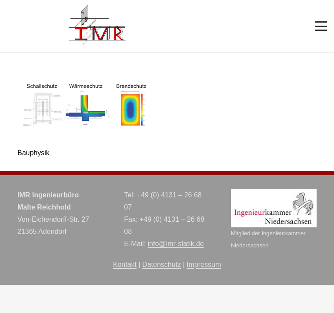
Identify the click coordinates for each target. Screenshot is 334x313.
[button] (321, 26)
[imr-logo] (97, 26)
